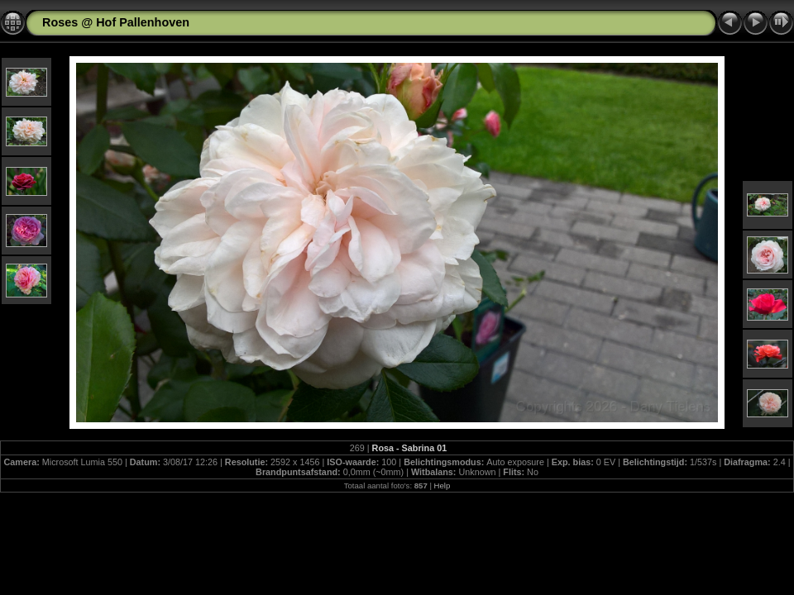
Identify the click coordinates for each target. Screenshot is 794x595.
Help (442, 485)
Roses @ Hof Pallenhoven (115, 22)
